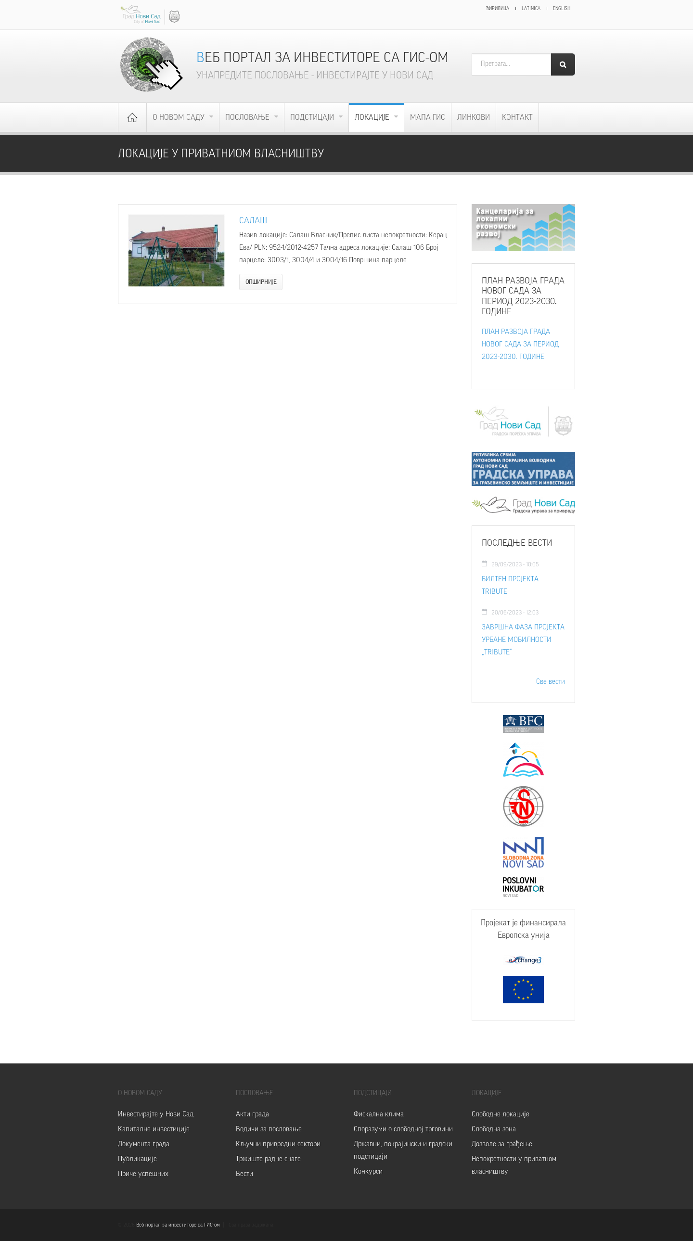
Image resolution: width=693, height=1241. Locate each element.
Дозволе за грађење (502, 1144)
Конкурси (368, 1171)
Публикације (137, 1159)
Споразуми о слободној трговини (403, 1129)
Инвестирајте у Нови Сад (155, 1114)
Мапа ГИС (427, 117)
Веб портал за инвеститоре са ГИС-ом (322, 57)
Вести (244, 1173)
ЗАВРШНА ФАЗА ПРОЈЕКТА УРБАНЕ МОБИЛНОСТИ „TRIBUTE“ (523, 640)
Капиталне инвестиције (154, 1129)
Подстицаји (313, 117)
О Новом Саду (179, 117)
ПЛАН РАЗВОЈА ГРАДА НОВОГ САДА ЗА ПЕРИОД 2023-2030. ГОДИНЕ (520, 344)
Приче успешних (143, 1173)
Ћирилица (497, 8)
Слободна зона (494, 1129)
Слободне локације (500, 1114)
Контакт (517, 117)
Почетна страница (132, 117)
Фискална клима (379, 1114)
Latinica (531, 8)
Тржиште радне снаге (268, 1159)
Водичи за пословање (269, 1129)
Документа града (143, 1144)
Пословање (248, 117)
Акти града (252, 1114)
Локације (373, 117)
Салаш (253, 220)
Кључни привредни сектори (278, 1144)
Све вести (550, 681)
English (561, 8)
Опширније (260, 282)
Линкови (473, 117)
